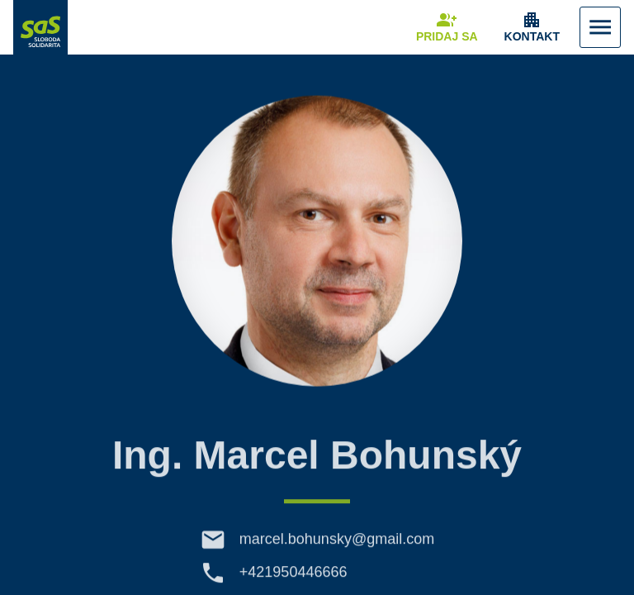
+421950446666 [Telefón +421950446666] (293, 580)
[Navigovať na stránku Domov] (40, 27)
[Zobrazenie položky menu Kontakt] (532, 27)
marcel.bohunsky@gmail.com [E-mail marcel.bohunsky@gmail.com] (336, 547)
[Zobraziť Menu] (600, 27)
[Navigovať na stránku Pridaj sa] (447, 27)
